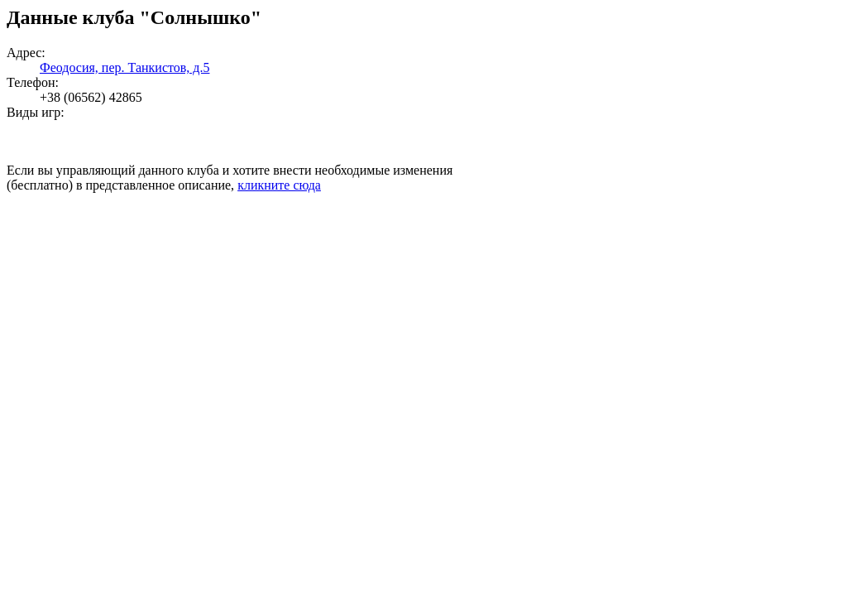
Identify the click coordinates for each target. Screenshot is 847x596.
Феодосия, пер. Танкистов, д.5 (124, 67)
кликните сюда (279, 185)
